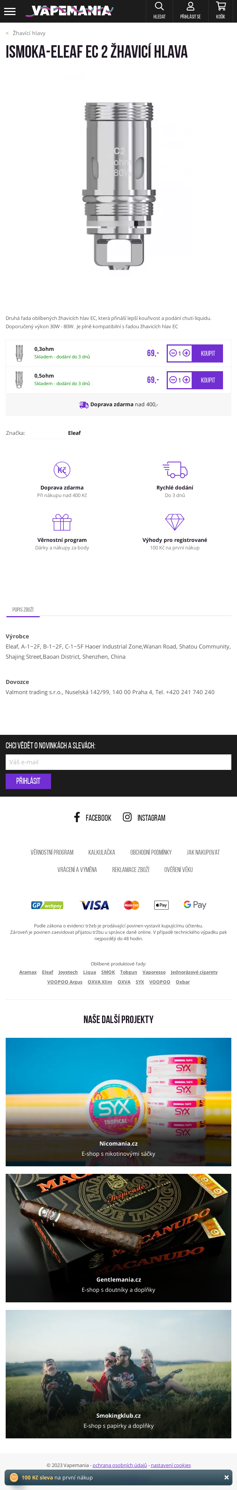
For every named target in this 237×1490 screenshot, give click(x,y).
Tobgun (128, 972)
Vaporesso (154, 972)
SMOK (108, 972)
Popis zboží (23, 610)
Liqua (89, 972)
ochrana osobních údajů (120, 1465)
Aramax (28, 972)
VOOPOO (159, 982)
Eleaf (74, 432)
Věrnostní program (52, 853)
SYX (140, 982)
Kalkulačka (101, 853)
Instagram (144, 818)
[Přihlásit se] (189, 11)
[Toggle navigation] (10, 11)
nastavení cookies (171, 1465)
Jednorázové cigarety (194, 972)
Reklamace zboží (130, 870)
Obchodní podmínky (151, 853)
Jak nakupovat (203, 853)
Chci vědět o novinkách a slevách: (50, 746)
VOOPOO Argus (64, 982)
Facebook (93, 818)
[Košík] (220, 11)
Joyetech (68, 972)
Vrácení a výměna (77, 870)
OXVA (124, 982)
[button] (157, 11)
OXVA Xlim (100, 982)
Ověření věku (178, 870)
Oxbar (183, 982)
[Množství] (180, 353)
